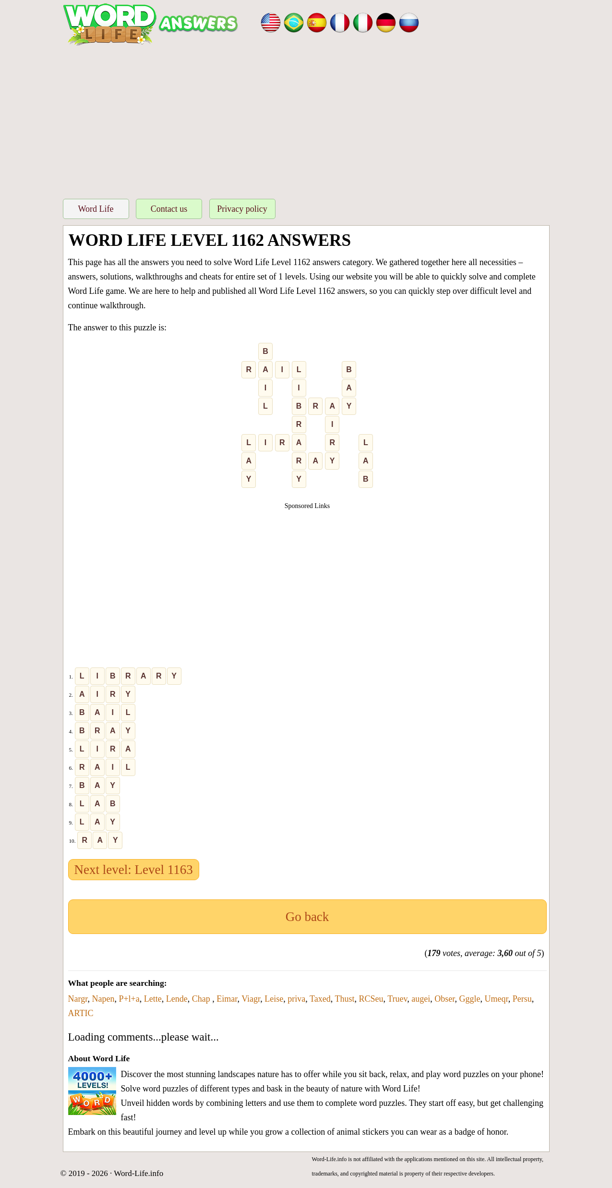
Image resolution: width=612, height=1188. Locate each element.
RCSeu (371, 999)
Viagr (250, 999)
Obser (444, 999)
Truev (397, 999)
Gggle (469, 999)
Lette (153, 999)
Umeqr (496, 999)
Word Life (95, 209)
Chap (202, 999)
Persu (522, 999)
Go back (307, 916)
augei (420, 999)
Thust (344, 999)
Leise (273, 999)
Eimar (226, 999)
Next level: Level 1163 (133, 869)
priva (296, 999)
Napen (103, 999)
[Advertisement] (306, 119)
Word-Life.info (138, 1173)
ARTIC (81, 1013)
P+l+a (129, 999)
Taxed (320, 999)
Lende (177, 999)
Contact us (169, 209)
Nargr (78, 999)
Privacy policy (242, 209)
